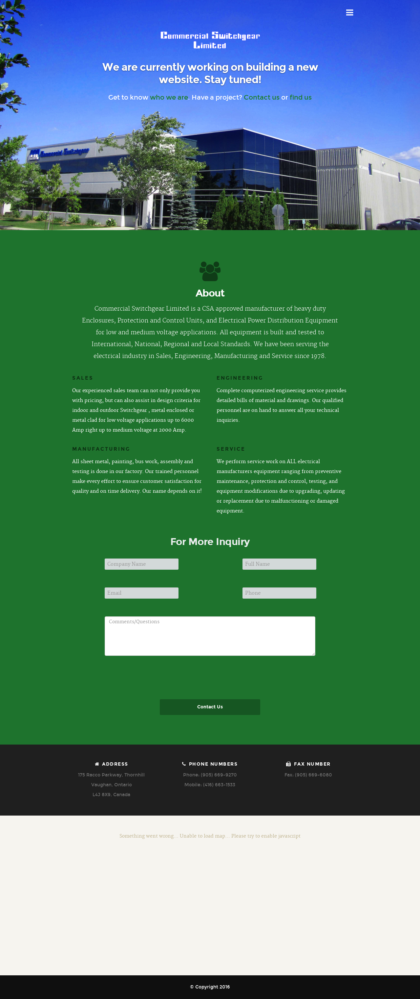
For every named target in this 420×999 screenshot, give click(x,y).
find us (301, 97)
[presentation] (212, 693)
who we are (169, 97)
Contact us (262, 97)
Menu (350, 13)
